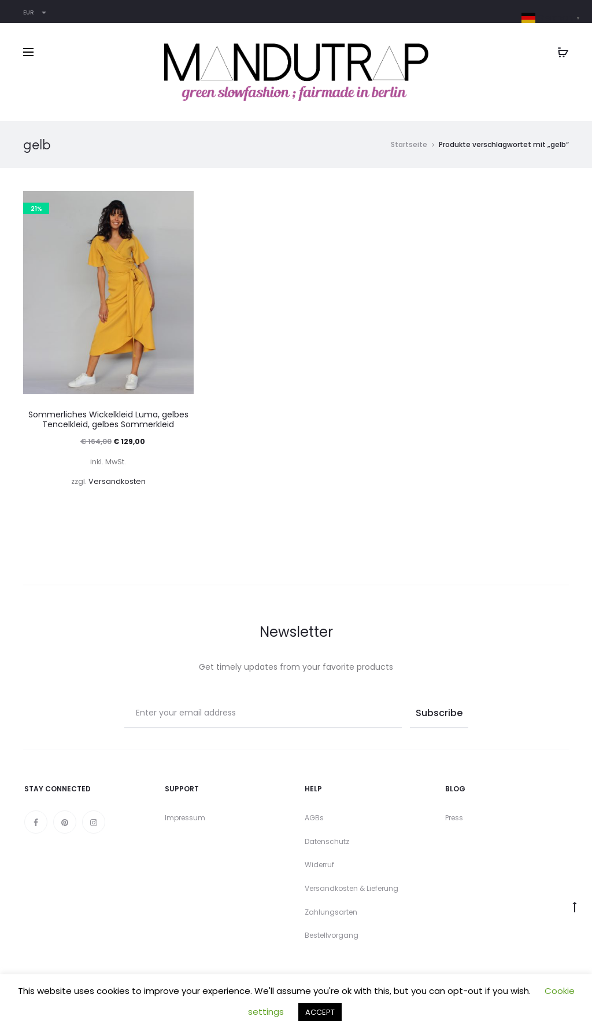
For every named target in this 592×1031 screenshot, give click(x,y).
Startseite (409, 144)
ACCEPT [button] (320, 1012)
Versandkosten (117, 481)
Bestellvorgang (331, 935)
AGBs (314, 818)
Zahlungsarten (331, 912)
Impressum (185, 818)
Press (454, 818)
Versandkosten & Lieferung (351, 888)
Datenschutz (327, 841)
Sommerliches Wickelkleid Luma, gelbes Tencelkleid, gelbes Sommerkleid (108, 419)
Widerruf (319, 864)
